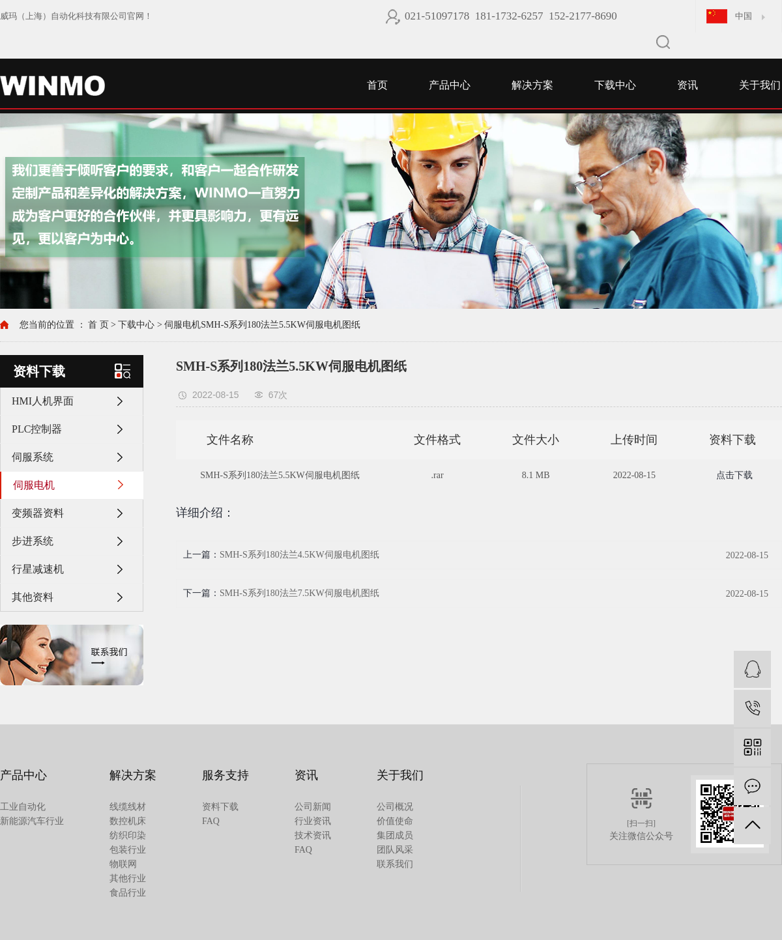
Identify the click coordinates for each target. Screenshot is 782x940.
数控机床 (127, 821)
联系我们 (395, 864)
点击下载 (734, 475)
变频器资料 (38, 513)
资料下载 (220, 807)
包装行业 (127, 850)
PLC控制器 (37, 428)
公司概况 (395, 807)
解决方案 (532, 85)
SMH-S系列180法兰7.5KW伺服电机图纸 (299, 593)
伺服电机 (182, 325)
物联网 (123, 864)
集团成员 (395, 835)
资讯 (687, 85)
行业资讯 (313, 821)
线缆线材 (127, 807)
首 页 (98, 325)
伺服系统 (32, 457)
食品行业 (127, 893)
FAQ (211, 821)
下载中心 (615, 85)
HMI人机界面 (43, 400)
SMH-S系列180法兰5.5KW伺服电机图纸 (280, 325)
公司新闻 (313, 807)
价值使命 (395, 821)
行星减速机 (38, 569)
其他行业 (127, 878)
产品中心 (450, 85)
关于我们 (760, 85)
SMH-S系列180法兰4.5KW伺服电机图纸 (299, 555)
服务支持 (225, 775)
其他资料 (32, 597)
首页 (377, 85)
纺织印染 (127, 835)
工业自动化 (23, 807)
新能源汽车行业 (32, 821)
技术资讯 (313, 835)
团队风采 (395, 850)
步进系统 (32, 541)
